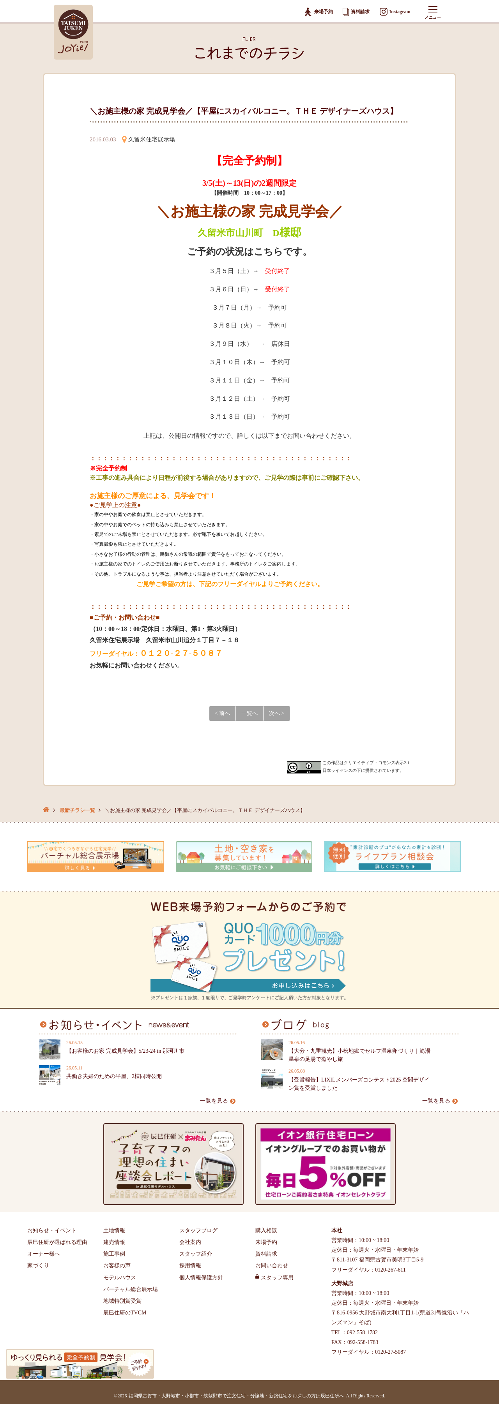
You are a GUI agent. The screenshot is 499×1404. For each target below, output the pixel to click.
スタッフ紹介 (195, 1254)
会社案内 (190, 1242)
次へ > (276, 713)
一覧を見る (218, 1101)
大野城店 (342, 1283)
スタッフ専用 (277, 1278)
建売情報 (114, 1242)
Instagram (395, 12)
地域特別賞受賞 (122, 1301)
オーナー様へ (43, 1254)
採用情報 (190, 1265)
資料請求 (356, 12)
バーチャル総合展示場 (130, 1289)
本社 (336, 1230)
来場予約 (318, 12)
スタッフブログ (198, 1230)
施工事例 (114, 1254)
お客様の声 (117, 1265)
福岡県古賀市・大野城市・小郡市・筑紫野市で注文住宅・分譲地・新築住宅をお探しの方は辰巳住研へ (236, 1396)
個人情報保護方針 (201, 1278)
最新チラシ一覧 (77, 810)
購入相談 (266, 1230)
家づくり (38, 1265)
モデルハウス (119, 1278)
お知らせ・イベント (51, 1230)
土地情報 (114, 1230)
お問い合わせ (271, 1265)
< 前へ (222, 713)
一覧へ (249, 713)
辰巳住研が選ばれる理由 (57, 1242)
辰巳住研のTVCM (124, 1313)
